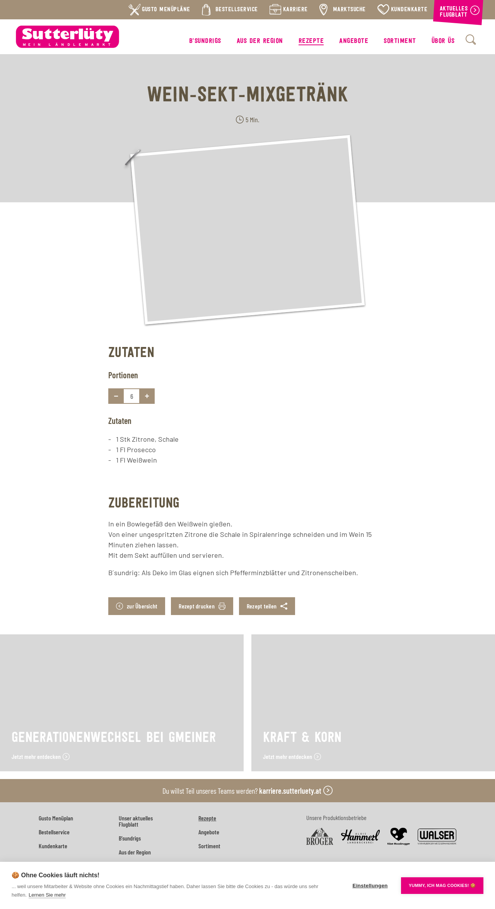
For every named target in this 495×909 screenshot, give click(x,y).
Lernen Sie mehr (47, 895)
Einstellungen (369, 885)
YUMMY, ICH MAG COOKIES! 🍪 (442, 885)
